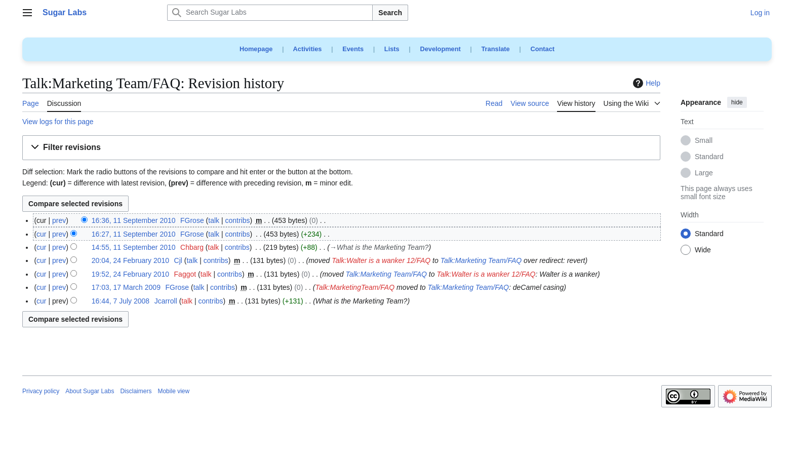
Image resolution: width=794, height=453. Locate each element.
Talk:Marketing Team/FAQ (481, 260)
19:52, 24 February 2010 (130, 274)
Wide (703, 250)
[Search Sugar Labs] (270, 13)
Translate (496, 49)
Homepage (256, 49)
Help (645, 83)
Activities (307, 49)
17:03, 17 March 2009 (126, 287)
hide (737, 102)
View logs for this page (58, 122)
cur (41, 234)
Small (703, 141)
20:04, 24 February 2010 (130, 260)
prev (59, 220)
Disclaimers (135, 391)
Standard (709, 157)
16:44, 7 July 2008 (120, 301)
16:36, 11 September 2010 (134, 220)
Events (353, 49)
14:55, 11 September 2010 (134, 247)
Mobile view (173, 391)
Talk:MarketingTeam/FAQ (354, 287)
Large (704, 173)
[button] (341, 148)
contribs (237, 220)
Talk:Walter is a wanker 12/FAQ (381, 260)
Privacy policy (40, 391)
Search (390, 13)
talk (213, 220)
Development (440, 49)
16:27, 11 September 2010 (134, 234)
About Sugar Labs (89, 391)
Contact (542, 49)
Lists (392, 49)
